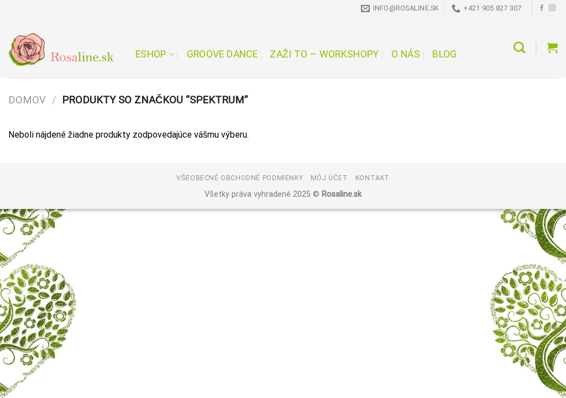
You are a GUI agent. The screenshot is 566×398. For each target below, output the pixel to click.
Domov (27, 100)
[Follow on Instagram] (552, 8)
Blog (444, 54)
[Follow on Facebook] (541, 8)
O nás (405, 54)
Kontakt (372, 178)
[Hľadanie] (519, 47)
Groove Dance (222, 54)
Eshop (154, 54)
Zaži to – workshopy (324, 54)
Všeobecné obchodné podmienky (239, 178)
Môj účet (329, 178)
